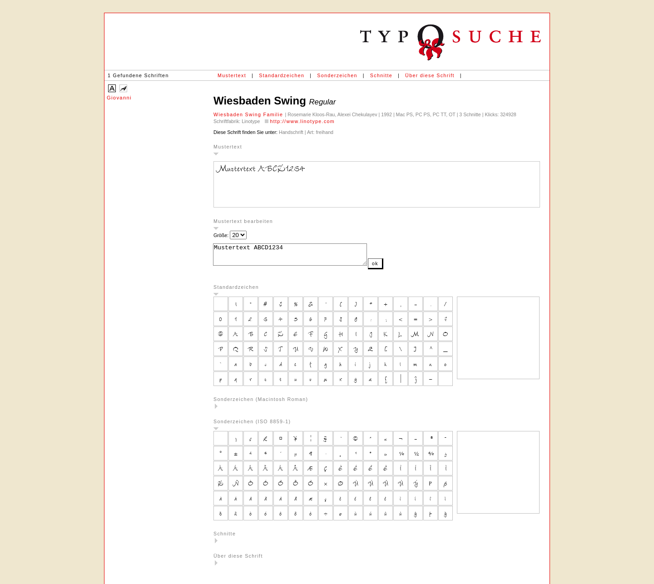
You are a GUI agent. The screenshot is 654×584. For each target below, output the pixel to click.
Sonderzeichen (337, 75)
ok (393, 267)
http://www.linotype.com (302, 121)
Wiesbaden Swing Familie (249, 114)
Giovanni (119, 97)
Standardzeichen (281, 75)
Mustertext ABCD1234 (299, 256)
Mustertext (232, 75)
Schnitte (381, 75)
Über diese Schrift (430, 75)
